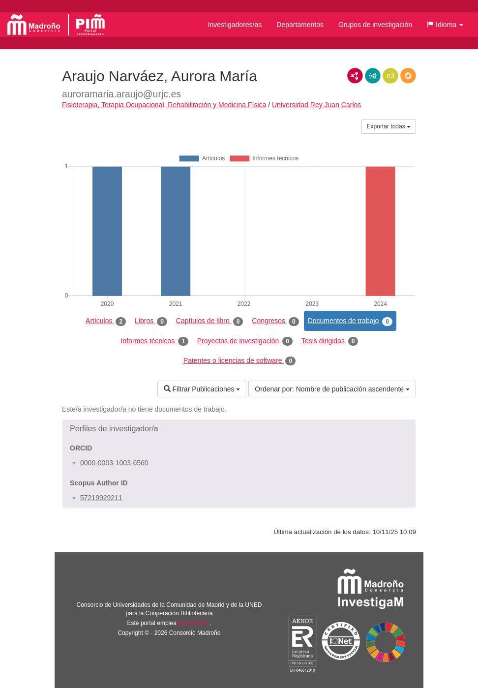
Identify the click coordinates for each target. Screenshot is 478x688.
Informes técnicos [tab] (154, 341)
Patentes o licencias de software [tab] (239, 361)
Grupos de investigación (375, 25)
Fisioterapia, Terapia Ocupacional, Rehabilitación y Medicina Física (164, 105)
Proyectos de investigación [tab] (245, 341)
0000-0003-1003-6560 (114, 463)
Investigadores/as (235, 25)
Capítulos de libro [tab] (209, 321)
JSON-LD (373, 76)
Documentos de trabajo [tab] (350, 321)
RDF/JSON (408, 76)
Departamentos (300, 25)
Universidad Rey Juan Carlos (316, 105)
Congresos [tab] (275, 321)
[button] (445, 24)
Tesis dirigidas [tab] (329, 341)
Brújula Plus (193, 623)
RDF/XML (355, 76)
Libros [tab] (151, 321)
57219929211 (101, 498)
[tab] (239, 428)
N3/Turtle (390, 76)
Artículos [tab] (106, 321)
